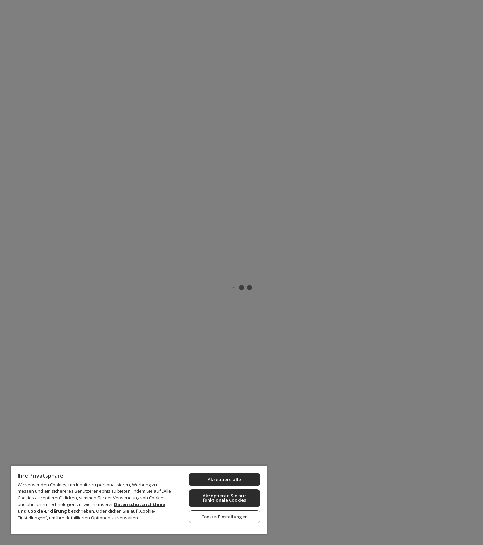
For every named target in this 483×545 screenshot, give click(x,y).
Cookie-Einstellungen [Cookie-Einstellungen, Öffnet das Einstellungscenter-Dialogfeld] (224, 517)
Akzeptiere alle (224, 479)
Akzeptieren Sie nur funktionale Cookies (224, 498)
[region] (139, 499)
